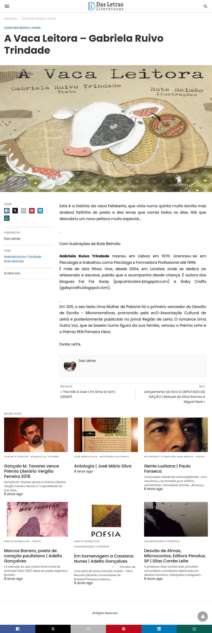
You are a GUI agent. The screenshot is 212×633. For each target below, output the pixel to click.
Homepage (10, 18)
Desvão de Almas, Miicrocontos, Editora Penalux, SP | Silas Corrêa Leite (175, 556)
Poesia (200, 456)
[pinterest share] (32, 210)
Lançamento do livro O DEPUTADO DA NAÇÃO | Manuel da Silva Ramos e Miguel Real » (174, 396)
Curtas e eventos (16, 456)
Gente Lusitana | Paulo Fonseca (167, 468)
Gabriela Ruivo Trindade (22, 256)
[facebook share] (7, 210)
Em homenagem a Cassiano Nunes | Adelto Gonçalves (104, 558)
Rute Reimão (14, 261)
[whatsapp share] (7, 218)
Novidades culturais (114, 456)
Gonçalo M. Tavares (45, 456)
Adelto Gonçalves (17, 541)
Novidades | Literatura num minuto (169, 456)
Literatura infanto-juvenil (39, 18)
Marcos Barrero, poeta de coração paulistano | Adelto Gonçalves (33, 556)
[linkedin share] (40, 210)
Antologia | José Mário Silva (102, 466)
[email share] (23, 210)
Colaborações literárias (92, 546)
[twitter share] (15, 210)
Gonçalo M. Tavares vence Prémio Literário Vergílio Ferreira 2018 (31, 471)
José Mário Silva (86, 456)
